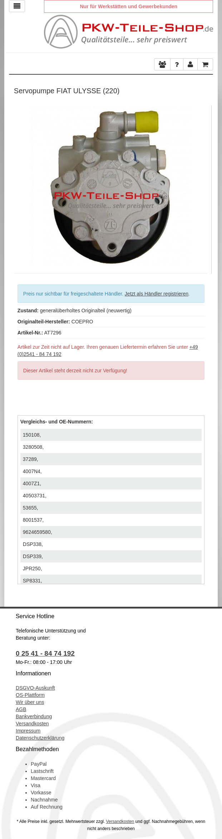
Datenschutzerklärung (40, 738)
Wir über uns (30, 702)
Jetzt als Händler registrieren (156, 294)
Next (202, 184)
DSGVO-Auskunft (35, 688)
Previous (19, 184)
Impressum (28, 731)
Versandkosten (32, 723)
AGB (21, 709)
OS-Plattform (30, 695)
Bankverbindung (34, 716)
